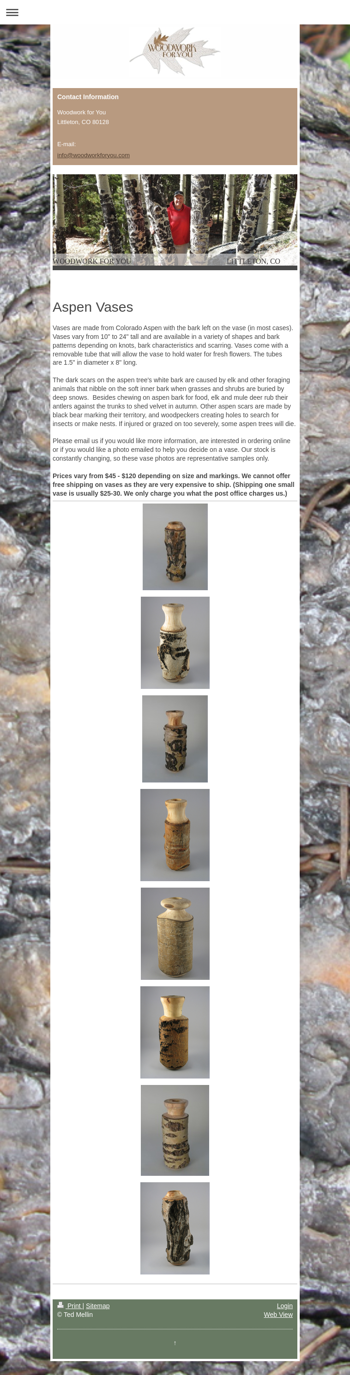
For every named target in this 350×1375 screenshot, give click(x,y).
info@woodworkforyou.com (93, 155)
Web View (278, 1314)
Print (70, 1306)
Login (285, 1306)
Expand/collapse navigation (175, 12)
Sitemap (97, 1306)
